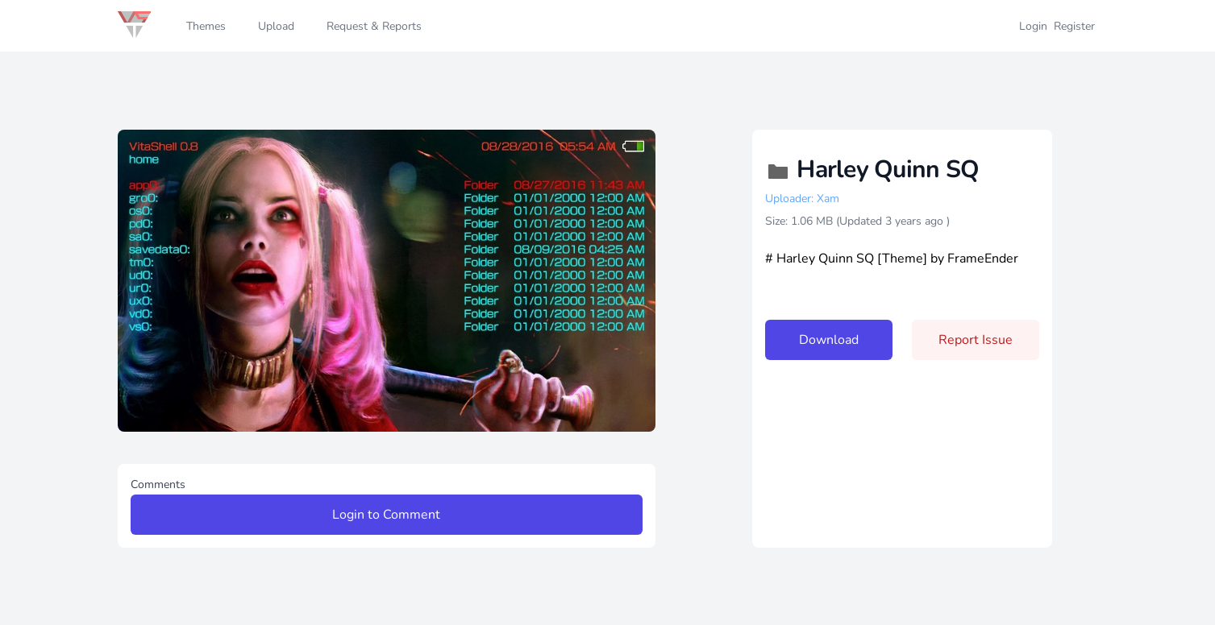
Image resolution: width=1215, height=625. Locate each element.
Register (1074, 26)
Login (1033, 26)
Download (829, 340)
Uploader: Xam (802, 198)
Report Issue (975, 340)
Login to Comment (386, 515)
